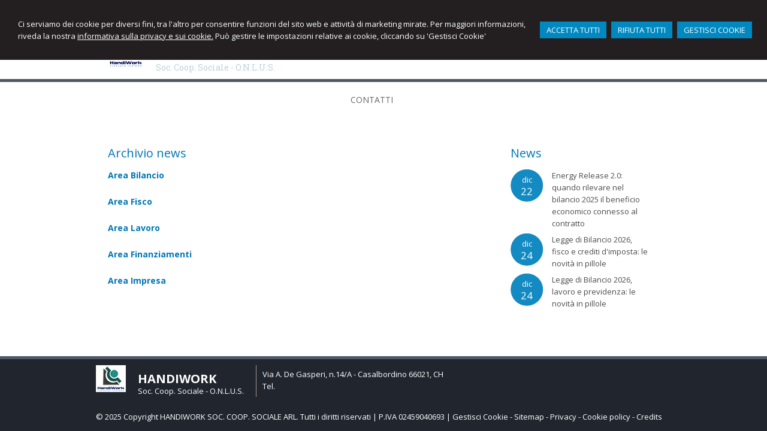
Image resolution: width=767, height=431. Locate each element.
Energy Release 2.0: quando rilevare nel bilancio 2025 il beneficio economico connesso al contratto (596, 199)
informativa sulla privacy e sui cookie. (145, 36)
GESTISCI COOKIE (714, 30)
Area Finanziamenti (150, 254)
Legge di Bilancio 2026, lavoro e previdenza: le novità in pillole (594, 291)
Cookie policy (606, 416)
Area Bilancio (136, 175)
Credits (649, 416)
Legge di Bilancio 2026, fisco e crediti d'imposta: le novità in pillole (600, 251)
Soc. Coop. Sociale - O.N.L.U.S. (215, 67)
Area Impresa (137, 280)
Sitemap (529, 416)
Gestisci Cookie (480, 416)
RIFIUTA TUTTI (642, 30)
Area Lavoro (134, 227)
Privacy (563, 416)
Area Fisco (130, 201)
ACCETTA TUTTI (573, 30)
